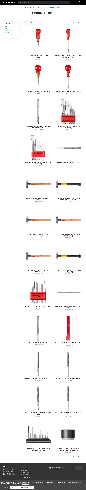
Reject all (14, 487)
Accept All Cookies (26, 487)
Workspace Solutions (26, 469)
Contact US (23, 476)
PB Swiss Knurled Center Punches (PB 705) (38, 378)
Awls (6, 26)
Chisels (6, 28)
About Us (22, 467)
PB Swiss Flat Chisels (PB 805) (38, 342)
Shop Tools (29, 7)
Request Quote (24, 470)
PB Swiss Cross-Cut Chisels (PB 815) (68, 162)
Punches (7, 32)
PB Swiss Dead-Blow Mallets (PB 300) (38, 234)
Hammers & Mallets (9, 30)
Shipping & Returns (25, 472)
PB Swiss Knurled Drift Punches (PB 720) (68, 378)
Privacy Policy (24, 474)
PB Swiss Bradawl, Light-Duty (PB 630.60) (38, 91)
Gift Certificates (25, 477)
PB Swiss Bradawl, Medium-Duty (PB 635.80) (68, 91)
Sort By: (27, 23)
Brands (39, 7)
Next (80, 23)
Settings (5, 487)
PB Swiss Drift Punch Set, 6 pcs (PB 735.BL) (38, 306)
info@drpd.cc (10, 473)
